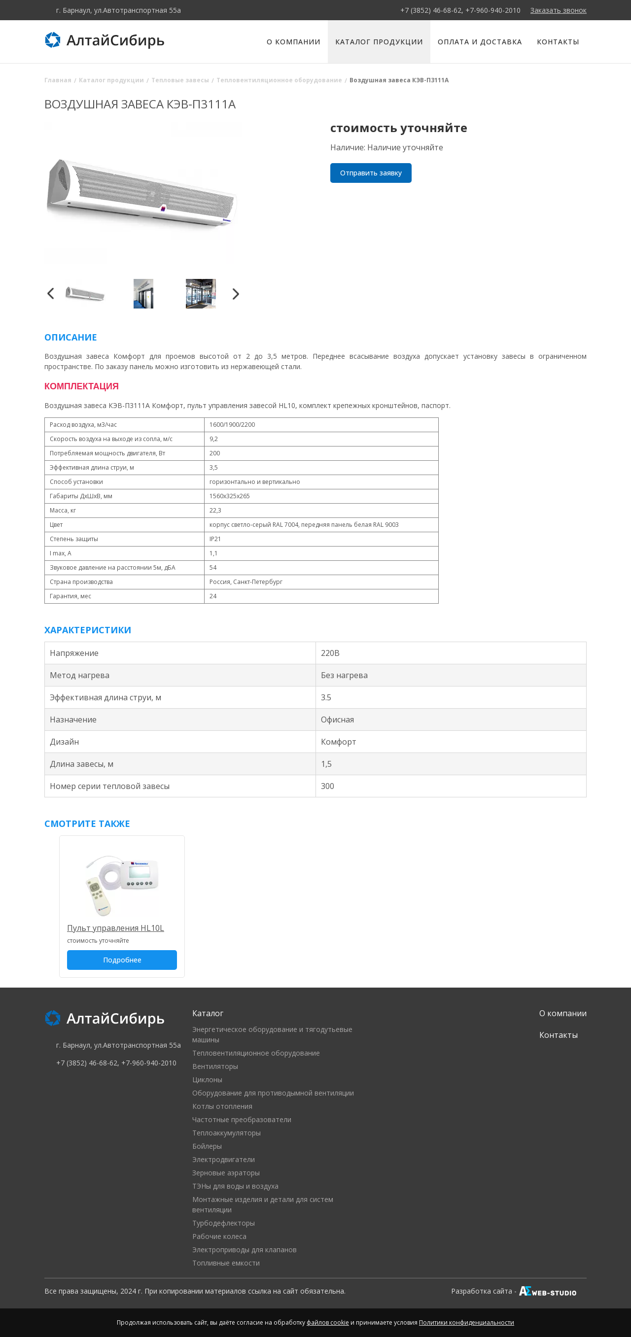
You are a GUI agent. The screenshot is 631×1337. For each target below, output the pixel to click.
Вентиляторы (215, 1066)
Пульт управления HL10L (115, 928)
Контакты (558, 41)
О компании (293, 41)
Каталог (207, 1013)
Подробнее (122, 959)
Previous (50, 293)
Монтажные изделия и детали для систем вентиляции (262, 1204)
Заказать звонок (558, 10)
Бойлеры (207, 1146)
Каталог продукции (379, 41)
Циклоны (207, 1079)
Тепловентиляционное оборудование (256, 1053)
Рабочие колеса (219, 1236)
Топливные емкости (226, 1263)
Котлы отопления (222, 1106)
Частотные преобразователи (241, 1119)
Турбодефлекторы (223, 1223)
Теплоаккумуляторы (226, 1132)
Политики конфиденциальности (466, 1322)
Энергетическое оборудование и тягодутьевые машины (272, 1034)
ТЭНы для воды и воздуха (235, 1186)
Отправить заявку (371, 172)
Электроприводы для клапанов (244, 1249)
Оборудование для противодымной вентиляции (273, 1092)
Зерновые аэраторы (226, 1172)
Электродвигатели (223, 1159)
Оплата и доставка (480, 41)
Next (235, 293)
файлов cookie (328, 1322)
